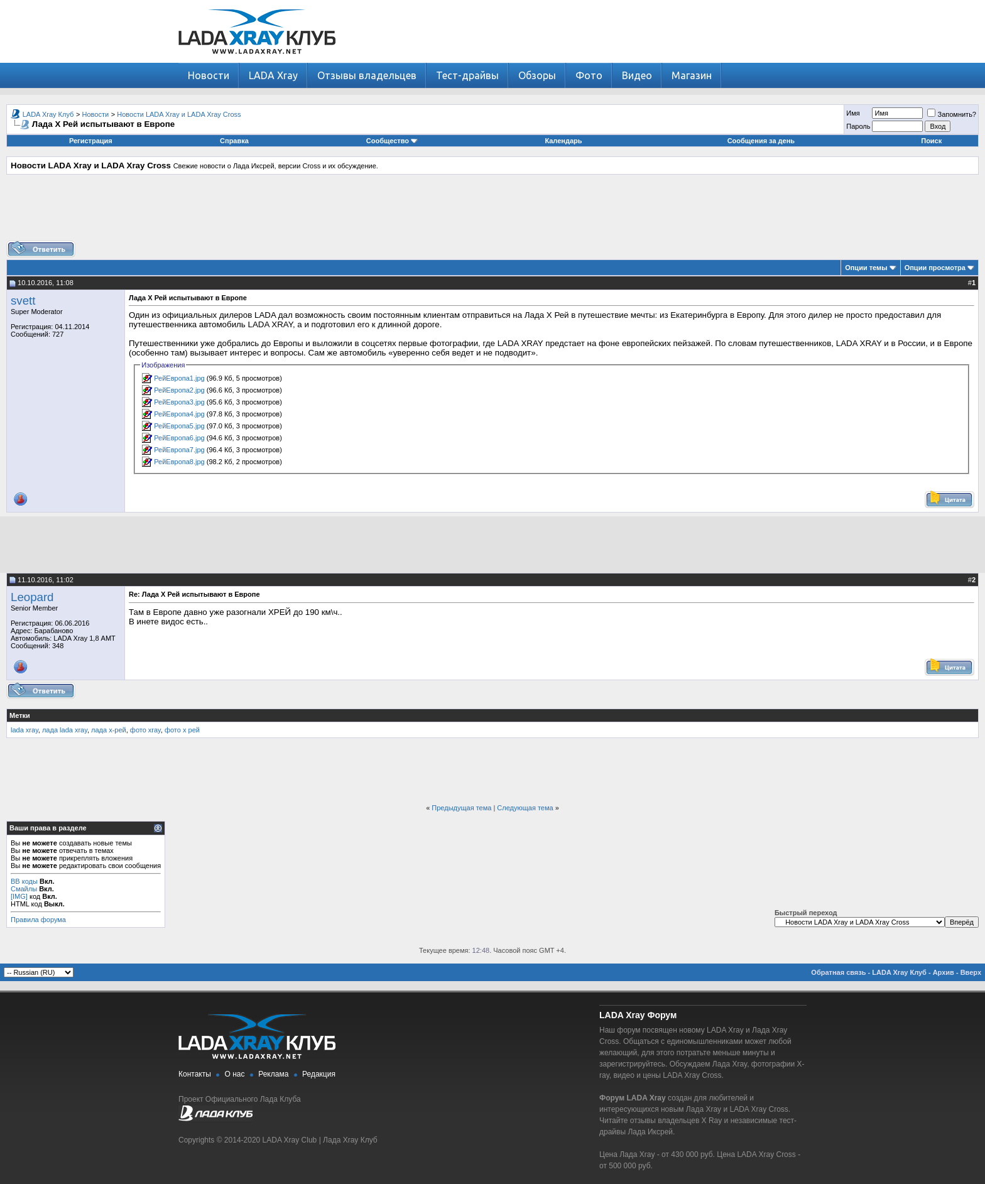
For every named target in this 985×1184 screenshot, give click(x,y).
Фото (588, 75)
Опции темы (866, 267)
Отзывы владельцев (366, 75)
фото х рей (182, 730)
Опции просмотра (935, 267)
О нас (235, 1074)
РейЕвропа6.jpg (179, 438)
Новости (208, 75)
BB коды (24, 881)
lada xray (24, 730)
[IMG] (19, 896)
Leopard (32, 597)
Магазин (692, 75)
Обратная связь (838, 972)
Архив (943, 972)
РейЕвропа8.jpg (179, 461)
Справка (234, 140)
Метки (19, 715)
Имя (852, 113)
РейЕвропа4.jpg (179, 414)
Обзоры (537, 75)
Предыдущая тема (461, 808)
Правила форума (38, 919)
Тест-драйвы (467, 75)
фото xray (145, 730)
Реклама (273, 1074)
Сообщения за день (761, 140)
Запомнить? (951, 114)
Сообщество (392, 140)
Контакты (194, 1074)
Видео (637, 75)
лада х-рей (108, 730)
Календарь (563, 140)
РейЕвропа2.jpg (179, 390)
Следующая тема (525, 808)
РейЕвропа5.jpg (179, 426)
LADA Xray (273, 75)
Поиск (931, 140)
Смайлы (24, 889)
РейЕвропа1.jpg (179, 378)
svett (23, 300)
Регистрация (90, 140)
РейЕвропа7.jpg (179, 450)
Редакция (318, 1074)
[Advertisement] (492, 212)
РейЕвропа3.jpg (179, 402)
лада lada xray (64, 730)
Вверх (971, 972)
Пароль (858, 126)
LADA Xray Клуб (48, 114)
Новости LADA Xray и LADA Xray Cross (179, 114)
